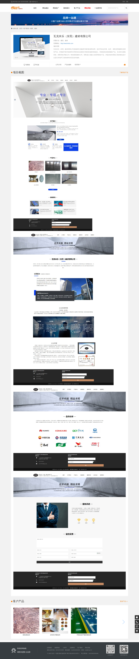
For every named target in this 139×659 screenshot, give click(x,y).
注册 (127, 1)
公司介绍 (58, 64)
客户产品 (77, 8)
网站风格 (87, 8)
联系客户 (78, 64)
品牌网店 (72, 647)
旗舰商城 (57, 647)
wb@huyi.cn (34, 1)
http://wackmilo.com (67, 43)
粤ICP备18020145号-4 (73, 653)
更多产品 (124, 601)
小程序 (65, 647)
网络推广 (56, 8)
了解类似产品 (124, 72)
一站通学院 (98, 8)
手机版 (36, 64)
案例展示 (66, 8)
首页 (34, 8)
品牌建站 (49, 647)
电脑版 (27, 64)
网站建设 (45, 8)
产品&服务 (68, 64)
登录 (124, 1)
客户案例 (79, 647)
